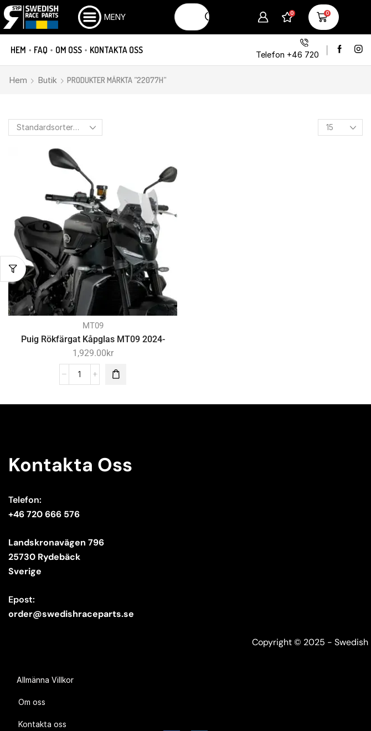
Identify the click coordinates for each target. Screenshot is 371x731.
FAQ (41, 49)
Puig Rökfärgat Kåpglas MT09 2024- (93, 339)
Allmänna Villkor (45, 679)
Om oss (68, 49)
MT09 (93, 326)
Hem (18, 49)
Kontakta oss (116, 49)
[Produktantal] (79, 374)
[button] (115, 374)
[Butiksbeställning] (55, 127)
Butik (47, 80)
